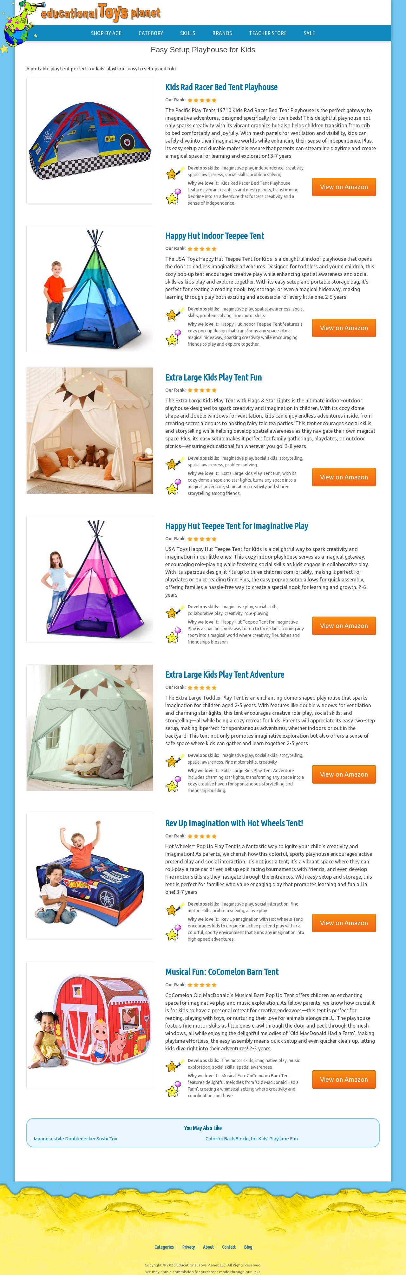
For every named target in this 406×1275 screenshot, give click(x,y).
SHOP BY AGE (106, 32)
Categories (164, 1247)
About (208, 1247)
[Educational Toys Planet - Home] (26, 24)
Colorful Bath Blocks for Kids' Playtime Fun (252, 1138)
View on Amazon (344, 186)
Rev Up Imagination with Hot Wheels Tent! (234, 823)
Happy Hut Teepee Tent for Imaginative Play (236, 526)
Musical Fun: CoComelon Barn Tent (221, 972)
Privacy (188, 1247)
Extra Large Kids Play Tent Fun (213, 377)
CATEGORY (151, 32)
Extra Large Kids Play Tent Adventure (224, 674)
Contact (229, 1247)
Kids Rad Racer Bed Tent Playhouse (221, 87)
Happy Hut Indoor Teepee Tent (214, 235)
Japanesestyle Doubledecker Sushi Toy (75, 1138)
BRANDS (222, 32)
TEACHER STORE (268, 32)
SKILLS (187, 32)
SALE (309, 32)
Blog (248, 1247)
